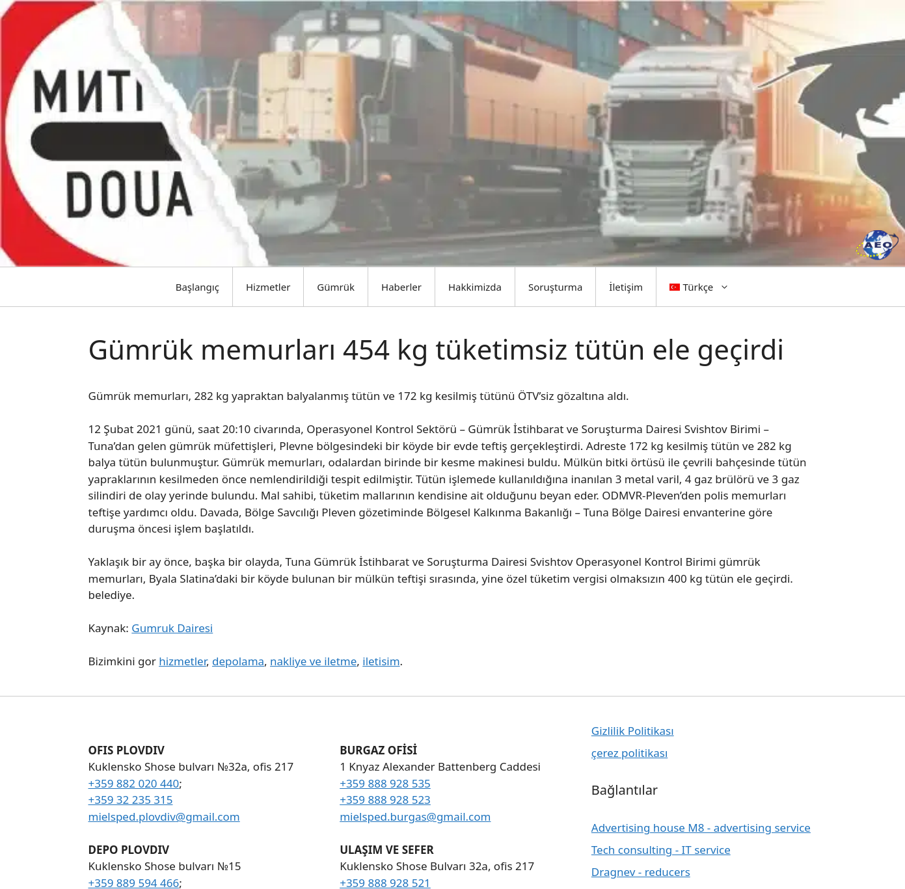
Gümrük (336, 286)
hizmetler (182, 661)
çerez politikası (629, 752)
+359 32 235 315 (130, 799)
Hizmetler (268, 286)
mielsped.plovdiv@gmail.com (164, 816)
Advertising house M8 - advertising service (701, 827)
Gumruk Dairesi (172, 627)
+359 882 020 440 (134, 783)
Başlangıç (197, 286)
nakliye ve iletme (313, 661)
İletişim (626, 286)
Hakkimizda (475, 286)
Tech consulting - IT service (661, 849)
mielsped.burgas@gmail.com (415, 816)
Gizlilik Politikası (632, 730)
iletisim (380, 661)
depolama (238, 661)
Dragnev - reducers (640, 871)
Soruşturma (555, 286)
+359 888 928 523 (385, 799)
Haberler (401, 286)
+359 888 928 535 (385, 783)
